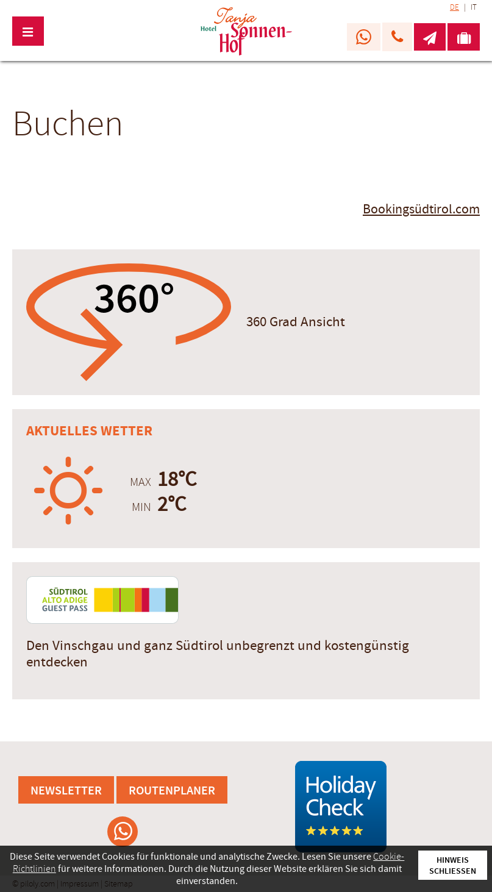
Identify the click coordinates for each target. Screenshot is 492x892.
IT (474, 7)
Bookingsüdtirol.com (421, 209)
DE (454, 7)
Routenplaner (172, 789)
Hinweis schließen (452, 865)
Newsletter (66, 789)
